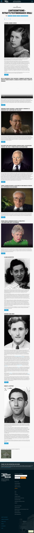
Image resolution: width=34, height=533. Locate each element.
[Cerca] (32, 1)
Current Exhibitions (17, 483)
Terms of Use (3, 521)
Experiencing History (18, 512)
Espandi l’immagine (6, 74)
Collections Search (17, 507)
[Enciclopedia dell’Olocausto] (17, 1)
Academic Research (17, 496)
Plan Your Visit (17, 481)
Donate (16, 488)
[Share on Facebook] (8, 19)
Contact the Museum (4, 519)
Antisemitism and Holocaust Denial (19, 501)
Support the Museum (17, 486)
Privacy (2, 523)
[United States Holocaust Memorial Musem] (6, 475)
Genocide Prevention (17, 499)
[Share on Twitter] (6, 19)
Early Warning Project (18, 514)
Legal (2, 528)
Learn (15, 491)
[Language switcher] (10, 19)
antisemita (23, 356)
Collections (16, 494)
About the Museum (4, 517)
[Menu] (1, 1)
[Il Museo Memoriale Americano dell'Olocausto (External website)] (6, 1)
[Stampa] (4, 19)
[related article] (6, 454)
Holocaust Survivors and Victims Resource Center (21, 509)
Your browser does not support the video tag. (17, 90)
